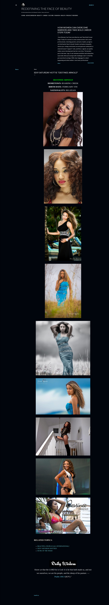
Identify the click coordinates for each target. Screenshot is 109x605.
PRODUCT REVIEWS (72, 15)
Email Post (36, 595)
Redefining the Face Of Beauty (46, 9)
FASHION (57, 15)
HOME (23, 15)
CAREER (45, 15)
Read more (91, 63)
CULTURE (51, 15)
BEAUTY (39, 15)
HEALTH (63, 15)
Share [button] (59, 63)
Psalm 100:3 (59, 577)
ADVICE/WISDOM (31, 15)
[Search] (91, 5)
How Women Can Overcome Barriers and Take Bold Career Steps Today (74, 30)
